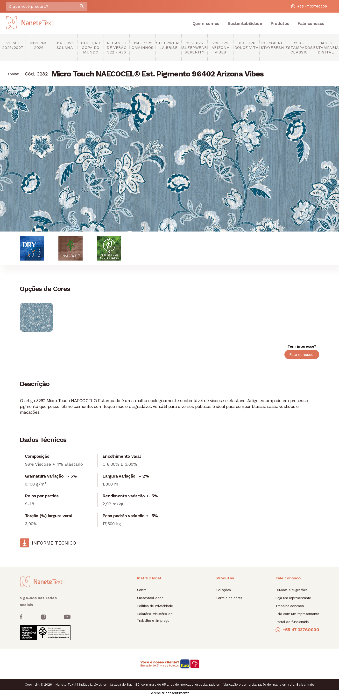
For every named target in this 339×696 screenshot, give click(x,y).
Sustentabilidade (245, 23)
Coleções (223, 590)
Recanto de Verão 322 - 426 (117, 47)
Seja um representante (293, 598)
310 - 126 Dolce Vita (246, 45)
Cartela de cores (229, 598)
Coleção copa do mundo (90, 47)
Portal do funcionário (292, 622)
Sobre (142, 590)
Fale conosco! (301, 354)
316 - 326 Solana (65, 45)
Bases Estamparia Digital (326, 47)
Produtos (279, 23)
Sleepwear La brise (168, 45)
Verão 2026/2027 (12, 45)
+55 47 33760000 (309, 6)
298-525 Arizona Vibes (220, 47)
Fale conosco (311, 23)
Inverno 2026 (39, 45)
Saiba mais (305, 684)
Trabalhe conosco (289, 606)
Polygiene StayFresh (272, 45)
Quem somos (205, 23)
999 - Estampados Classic (299, 47)
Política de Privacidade (155, 606)
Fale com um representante (297, 614)
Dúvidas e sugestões (291, 590)
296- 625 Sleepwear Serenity (194, 47)
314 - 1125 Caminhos (143, 45)
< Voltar (13, 74)
